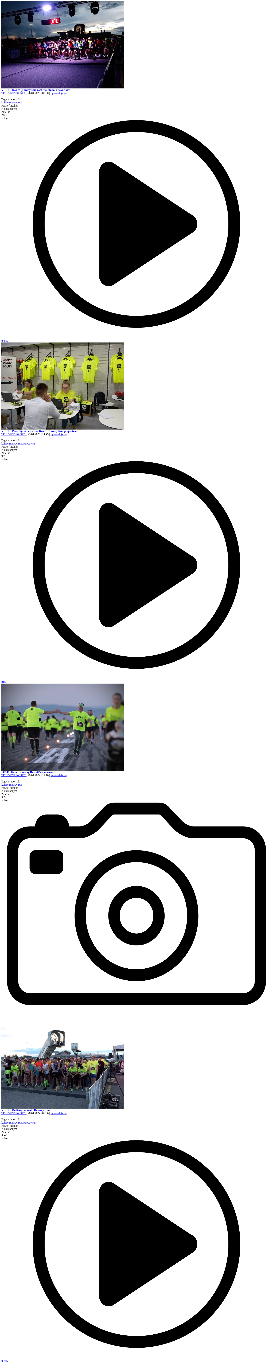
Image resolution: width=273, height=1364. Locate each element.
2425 (4, 117)
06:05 (136, 339)
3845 (4, 1137)
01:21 (136, 680)
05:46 (136, 1359)
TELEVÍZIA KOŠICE (13, 93)
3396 (4, 799)
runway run (29, 443)
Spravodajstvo (58, 93)
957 (4, 458)
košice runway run (11, 102)
